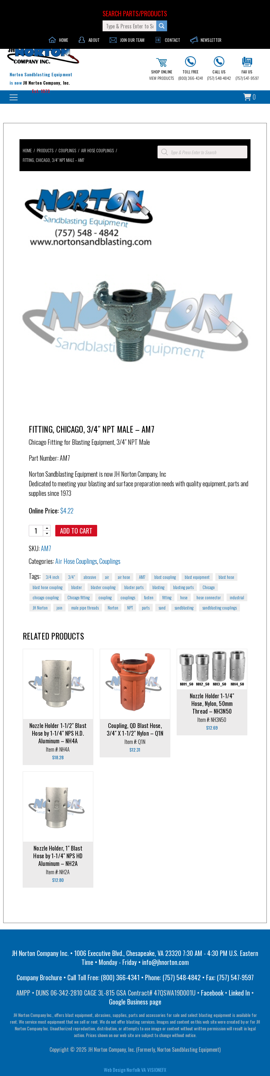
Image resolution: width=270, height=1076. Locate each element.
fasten (148, 597)
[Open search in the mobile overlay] (202, 152)
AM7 (142, 577)
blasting (158, 587)
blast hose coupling (47, 587)
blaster (76, 587)
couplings (127, 597)
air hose (124, 577)
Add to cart (76, 530)
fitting (166, 597)
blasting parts (183, 587)
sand (162, 607)
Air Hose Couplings (97, 150)
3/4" (71, 577)
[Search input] (129, 26)
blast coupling (165, 577)
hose (184, 597)
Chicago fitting (78, 597)
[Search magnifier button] (161, 25)
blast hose (226, 577)
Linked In (239, 992)
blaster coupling (103, 587)
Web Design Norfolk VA (125, 1069)
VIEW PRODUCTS (161, 69)
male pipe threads (85, 607)
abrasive (90, 577)
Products (45, 150)
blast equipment (197, 577)
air (107, 577)
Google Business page (135, 1001)
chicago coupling (45, 597)
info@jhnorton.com (165, 962)
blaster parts (133, 587)
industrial (237, 597)
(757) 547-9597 (247, 69)
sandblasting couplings (219, 607)
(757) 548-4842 (219, 68)
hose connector (209, 597)
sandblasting (183, 607)
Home (27, 150)
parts (146, 607)
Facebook (212, 992)
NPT (130, 607)
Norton (113, 607)
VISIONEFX (156, 1069)
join (59, 607)
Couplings (67, 150)
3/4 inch (52, 577)
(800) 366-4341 (190, 68)
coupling (105, 597)
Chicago (209, 587)
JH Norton (40, 607)
